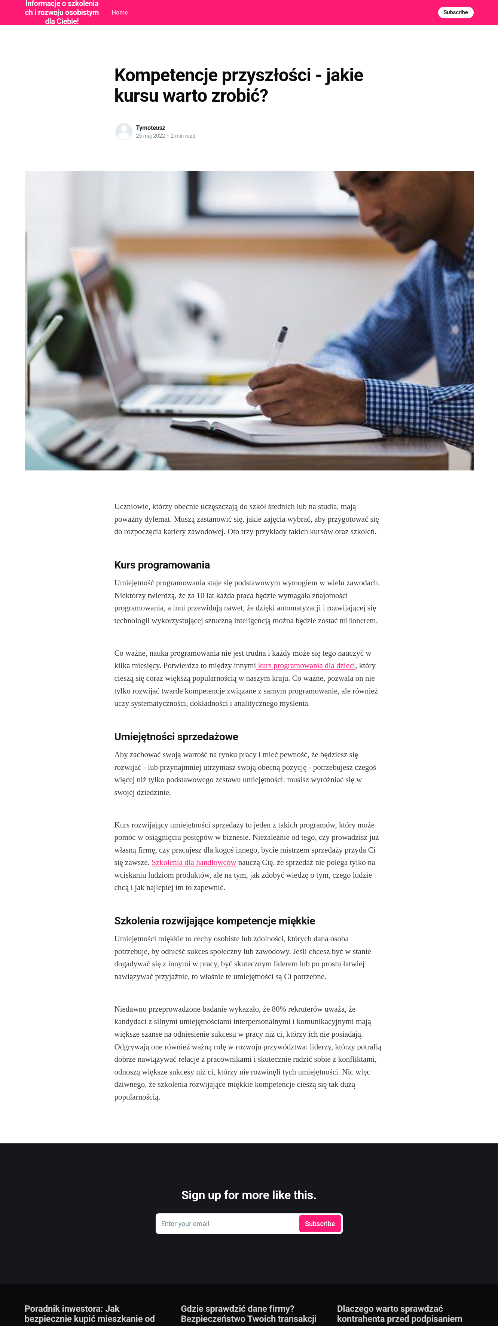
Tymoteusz (150, 127)
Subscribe (456, 12)
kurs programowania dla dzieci (305, 665)
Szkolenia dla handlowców (194, 862)
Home (120, 12)
